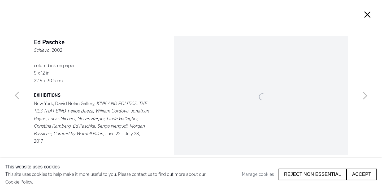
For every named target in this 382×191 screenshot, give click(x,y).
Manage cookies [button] (258, 174)
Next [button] (365, 95)
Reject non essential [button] (312, 174)
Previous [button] (17, 95)
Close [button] (367, 15)
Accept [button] (361, 174)
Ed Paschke (49, 42)
